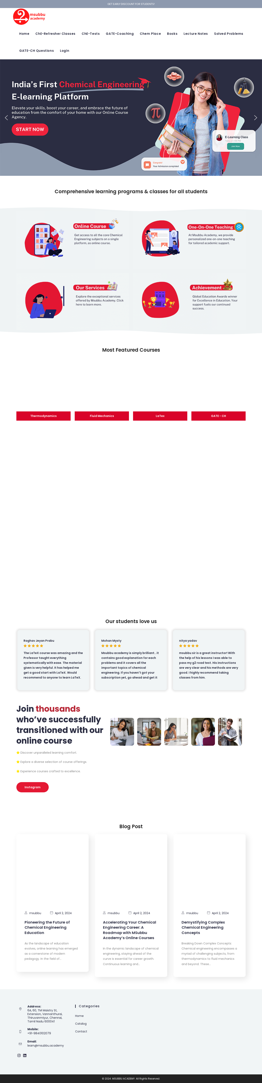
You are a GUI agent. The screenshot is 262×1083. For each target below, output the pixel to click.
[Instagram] (19, 1055)
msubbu (35, 913)
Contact (81, 1031)
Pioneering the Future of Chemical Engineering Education (47, 927)
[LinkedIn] (24, 1055)
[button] (6, 117)
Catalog (81, 1024)
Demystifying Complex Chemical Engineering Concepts (203, 927)
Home (79, 1016)
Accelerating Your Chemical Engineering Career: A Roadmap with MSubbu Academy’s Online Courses (129, 930)
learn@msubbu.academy (45, 1045)
